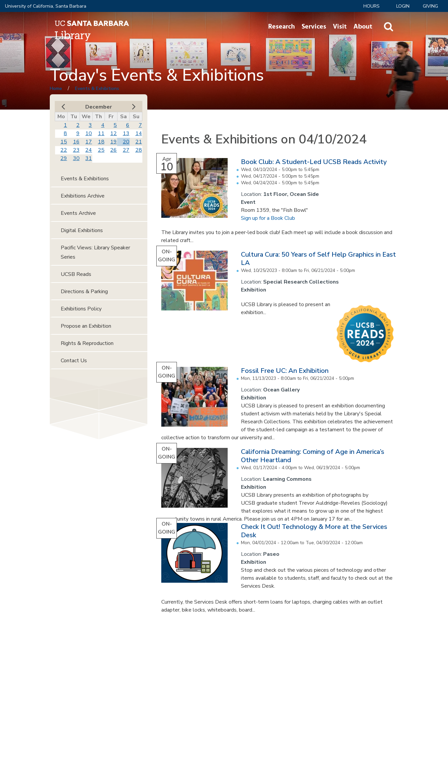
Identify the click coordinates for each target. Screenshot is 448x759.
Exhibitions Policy (81, 308)
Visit (340, 26)
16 (76, 141)
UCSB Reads (76, 274)
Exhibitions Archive (83, 196)
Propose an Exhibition (86, 326)
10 (88, 133)
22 (63, 150)
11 (101, 133)
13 (126, 133)
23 (76, 150)
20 (126, 141)
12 (113, 133)
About (362, 26)
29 (63, 158)
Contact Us (74, 360)
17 (88, 141)
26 (113, 150)
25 (101, 150)
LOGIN (403, 6)
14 (138, 133)
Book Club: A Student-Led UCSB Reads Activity (314, 161)
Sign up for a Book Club (268, 218)
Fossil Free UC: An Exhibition (285, 370)
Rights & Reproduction (87, 343)
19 (113, 141)
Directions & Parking (84, 291)
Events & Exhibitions (97, 88)
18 (101, 141)
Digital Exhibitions (82, 230)
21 (138, 141)
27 (126, 150)
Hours (371, 6)
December (98, 107)
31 (88, 158)
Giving (430, 6)
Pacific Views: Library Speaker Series (95, 252)
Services (314, 26)
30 (76, 158)
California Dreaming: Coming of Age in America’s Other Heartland (312, 455)
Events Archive (78, 213)
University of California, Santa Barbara (45, 6)
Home (56, 88)
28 (138, 150)
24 (88, 150)
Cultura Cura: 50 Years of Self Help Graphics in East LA (318, 258)
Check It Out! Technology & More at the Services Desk (314, 531)
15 (63, 141)
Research (281, 26)
